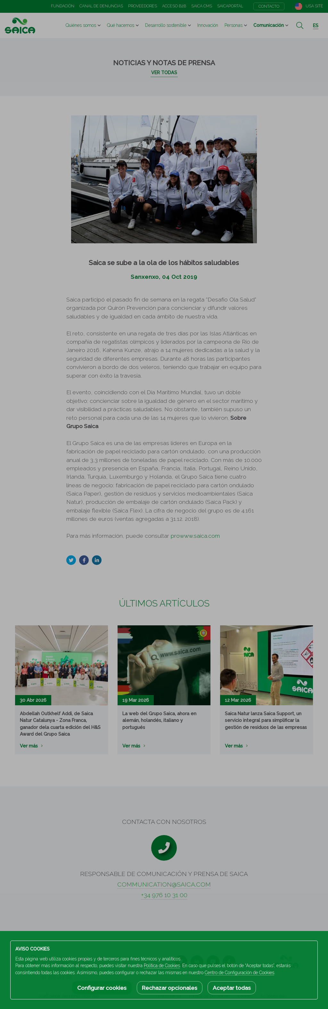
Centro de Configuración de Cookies (239, 972)
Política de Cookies (162, 965)
